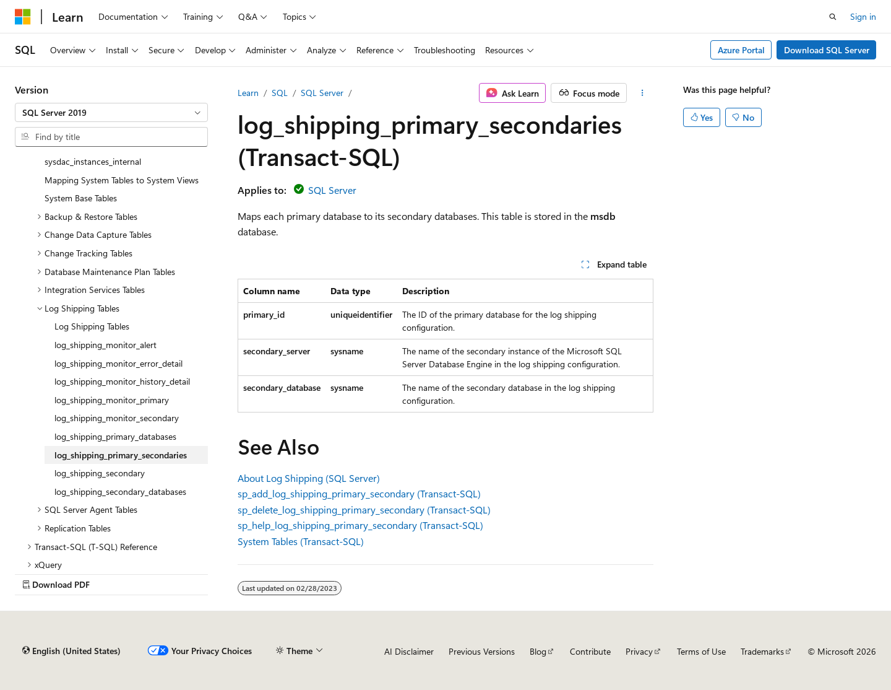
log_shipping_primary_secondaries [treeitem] (120, 455)
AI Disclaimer (409, 651)
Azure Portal (741, 50)
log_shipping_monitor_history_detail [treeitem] (122, 381)
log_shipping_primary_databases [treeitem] (115, 436)
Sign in (863, 16)
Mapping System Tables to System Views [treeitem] (122, 180)
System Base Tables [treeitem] (81, 198)
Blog (538, 651)
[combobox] (111, 113)
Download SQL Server (826, 50)
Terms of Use (701, 651)
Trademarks (762, 651)
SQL (280, 92)
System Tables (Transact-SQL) (301, 541)
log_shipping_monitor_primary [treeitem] (111, 400)
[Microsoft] (23, 17)
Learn (248, 92)
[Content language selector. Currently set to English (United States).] (71, 651)
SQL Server (322, 92)
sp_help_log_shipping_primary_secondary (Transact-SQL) (360, 524)
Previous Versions (482, 651)
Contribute (590, 651)
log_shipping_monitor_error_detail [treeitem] (118, 363)
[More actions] (642, 93)
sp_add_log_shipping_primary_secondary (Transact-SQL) (359, 493)
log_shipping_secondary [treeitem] (99, 473)
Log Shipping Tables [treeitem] (91, 326)
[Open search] (832, 17)
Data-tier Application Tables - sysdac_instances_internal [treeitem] (100, 154)
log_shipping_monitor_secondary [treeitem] (116, 418)
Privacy (639, 651)
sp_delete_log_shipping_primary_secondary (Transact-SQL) (364, 509)
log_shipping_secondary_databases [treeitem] (120, 491)
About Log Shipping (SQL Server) (309, 477)
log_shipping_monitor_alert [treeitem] (105, 345)
